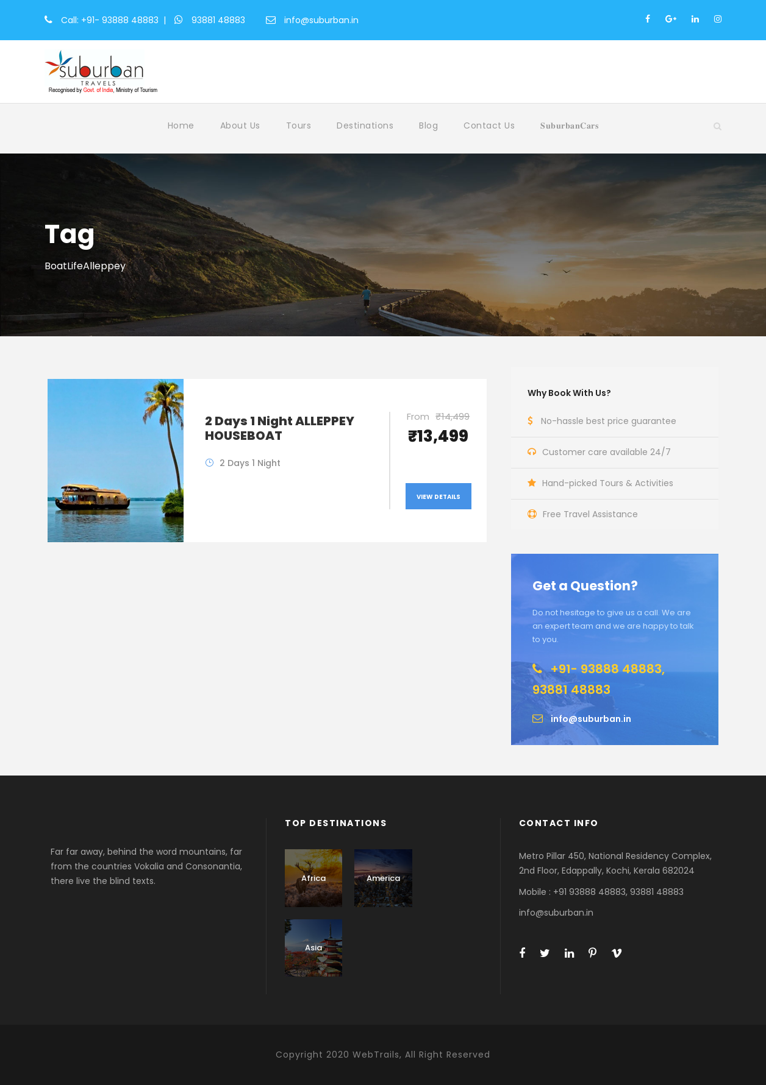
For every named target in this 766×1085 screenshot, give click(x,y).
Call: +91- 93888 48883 (110, 20)
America (383, 878)
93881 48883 (218, 20)
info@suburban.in (321, 20)
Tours (299, 125)
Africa (313, 878)
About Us (240, 125)
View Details (438, 496)
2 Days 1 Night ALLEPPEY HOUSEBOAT (279, 428)
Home (181, 125)
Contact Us (489, 125)
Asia (313, 947)
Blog (428, 125)
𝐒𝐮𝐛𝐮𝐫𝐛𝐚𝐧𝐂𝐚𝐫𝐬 (569, 125)
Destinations (365, 125)
